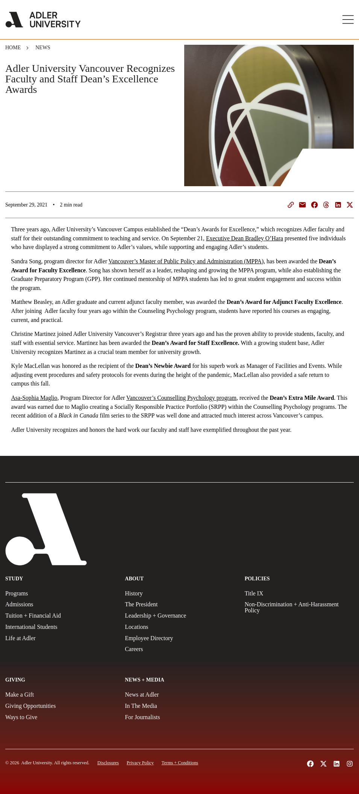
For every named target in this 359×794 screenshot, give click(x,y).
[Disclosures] (108, 762)
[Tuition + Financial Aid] (59, 615)
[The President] (179, 604)
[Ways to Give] (59, 717)
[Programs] (59, 593)
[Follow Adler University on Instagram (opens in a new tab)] (350, 764)
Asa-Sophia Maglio (34, 398)
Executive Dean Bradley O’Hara (244, 238)
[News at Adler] (179, 694)
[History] (179, 593)
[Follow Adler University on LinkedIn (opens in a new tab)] (337, 764)
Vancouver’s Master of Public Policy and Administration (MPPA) (186, 261)
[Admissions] (59, 604)
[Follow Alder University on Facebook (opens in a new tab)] (310, 764)
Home (13, 47)
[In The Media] (179, 706)
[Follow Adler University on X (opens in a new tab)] (323, 764)
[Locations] (179, 627)
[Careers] (179, 649)
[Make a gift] (59, 694)
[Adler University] (43, 19)
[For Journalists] (179, 717)
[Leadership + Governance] (179, 615)
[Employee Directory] (179, 638)
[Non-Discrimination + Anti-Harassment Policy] (299, 607)
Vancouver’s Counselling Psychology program (181, 398)
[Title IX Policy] (299, 593)
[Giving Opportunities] (59, 706)
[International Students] (59, 627)
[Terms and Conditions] (180, 762)
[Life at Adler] (59, 638)
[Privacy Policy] (140, 762)
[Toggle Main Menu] (348, 19)
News (42, 47)
